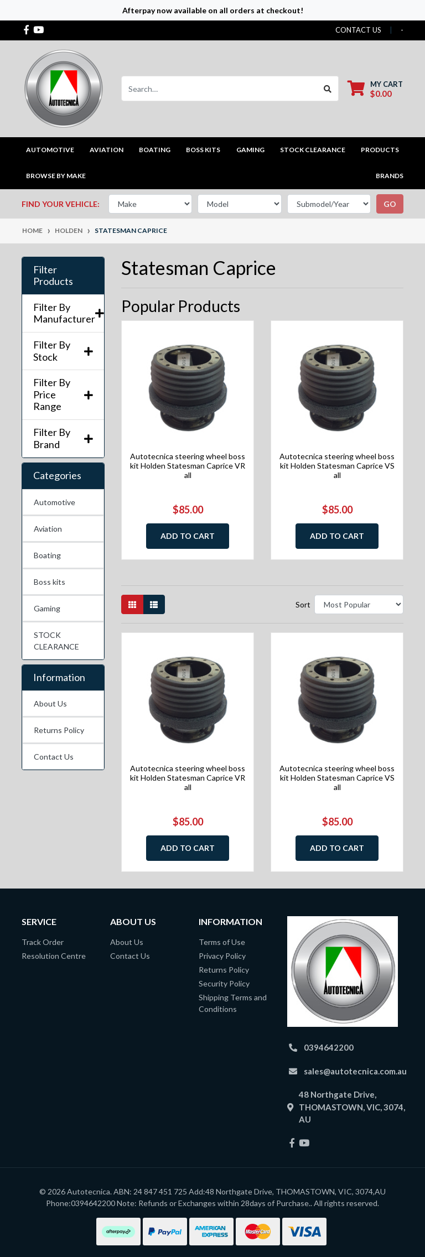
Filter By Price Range (63, 394)
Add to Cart (187, 536)
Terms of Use (222, 942)
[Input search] (219, 88)
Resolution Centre (54, 955)
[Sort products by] (358, 604)
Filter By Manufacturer (63, 313)
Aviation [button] (106, 150)
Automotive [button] (50, 150)
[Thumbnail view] (132, 604)
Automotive (54, 502)
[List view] (154, 604)
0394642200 (329, 1047)
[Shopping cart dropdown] (375, 89)
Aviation (48, 528)
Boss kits (203, 150)
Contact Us (54, 756)
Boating (47, 555)
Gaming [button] (250, 150)
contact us (358, 29)
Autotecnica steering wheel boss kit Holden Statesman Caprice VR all (187, 465)
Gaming (47, 608)
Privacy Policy (222, 955)
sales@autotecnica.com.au (355, 1071)
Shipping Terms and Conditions (233, 1003)
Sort (303, 604)
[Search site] (328, 88)
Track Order (43, 942)
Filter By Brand (63, 438)
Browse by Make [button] (56, 176)
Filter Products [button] (53, 276)
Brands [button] (389, 176)
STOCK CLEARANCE (312, 150)
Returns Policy (59, 730)
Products (380, 150)
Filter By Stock (63, 351)
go (389, 204)
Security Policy (224, 983)
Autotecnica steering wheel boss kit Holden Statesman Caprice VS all (337, 465)
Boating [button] (154, 150)
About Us (50, 703)
